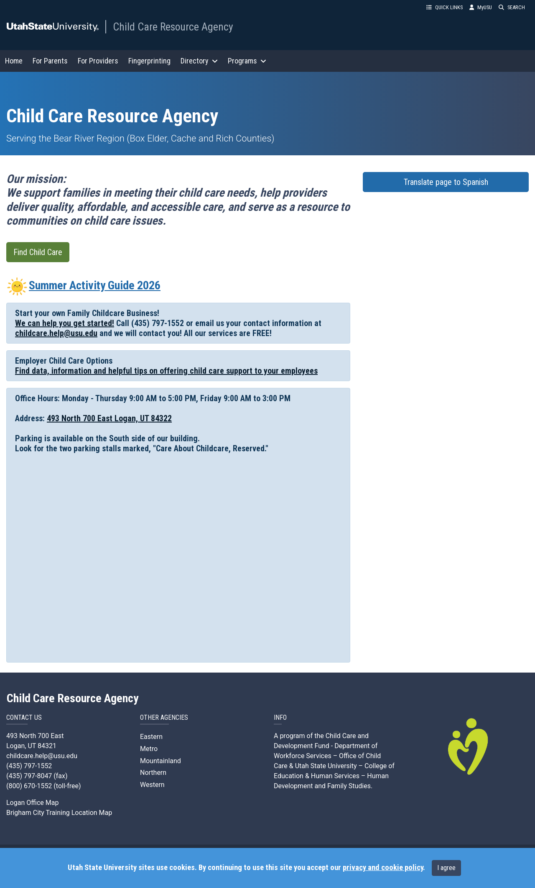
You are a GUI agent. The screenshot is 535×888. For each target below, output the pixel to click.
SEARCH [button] (512, 7)
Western (152, 785)
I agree (446, 868)
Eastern (151, 737)
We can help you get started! (64, 323)
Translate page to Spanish (446, 182)
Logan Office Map (32, 803)
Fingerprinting (149, 60)
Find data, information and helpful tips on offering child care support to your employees (166, 371)
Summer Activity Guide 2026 (83, 285)
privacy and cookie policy (383, 867)
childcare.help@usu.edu (56, 333)
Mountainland (160, 761)
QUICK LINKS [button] (444, 7)
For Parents (50, 60)
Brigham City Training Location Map (59, 813)
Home (14, 60)
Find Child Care (37, 252)
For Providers (98, 60)
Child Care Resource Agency (173, 26)
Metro (149, 749)
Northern (153, 773)
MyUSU (480, 7)
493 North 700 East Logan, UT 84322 (109, 418)
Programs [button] (247, 60)
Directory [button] (199, 60)
